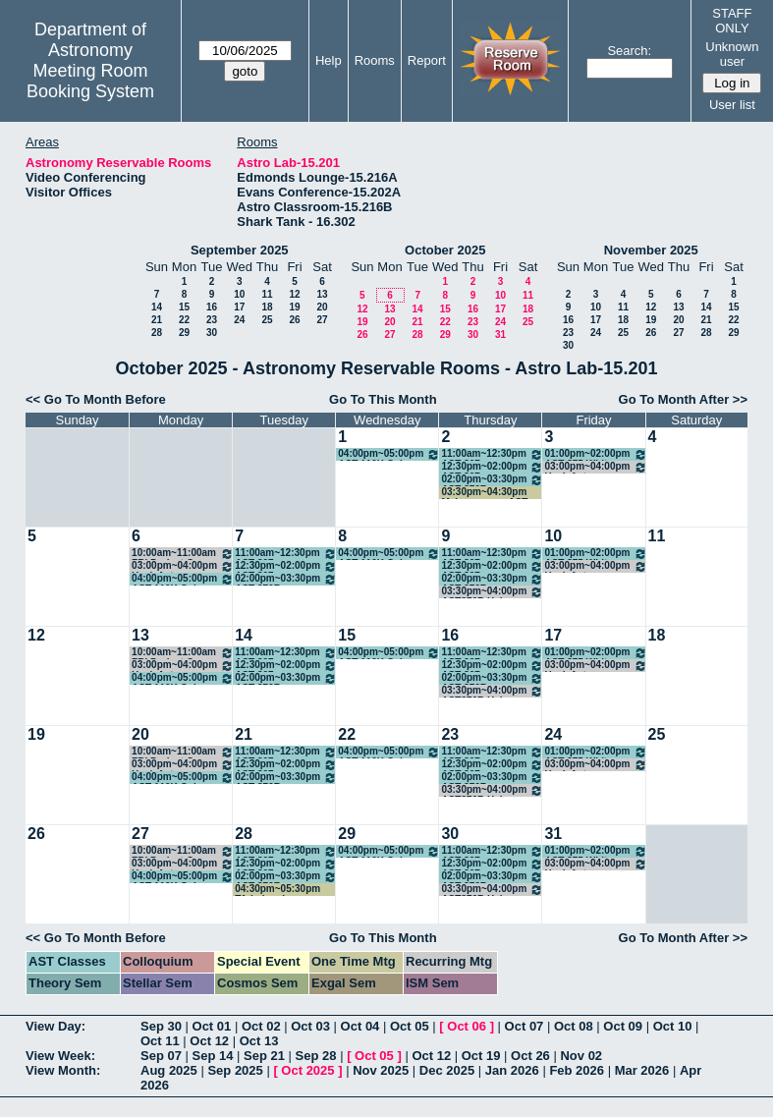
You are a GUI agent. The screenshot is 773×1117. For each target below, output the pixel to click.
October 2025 (445, 250)
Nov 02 (581, 1055)
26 (294, 319)
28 (156, 332)
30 (211, 332)
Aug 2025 (168, 1070)
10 (239, 294)
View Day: (55, 1026)
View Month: (63, 1070)
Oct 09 (622, 1026)
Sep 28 (316, 1055)
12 (294, 294)
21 (156, 319)
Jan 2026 (512, 1070)
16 (211, 307)
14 (156, 307)
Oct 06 (466, 1026)
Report (427, 60)
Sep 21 (264, 1055)
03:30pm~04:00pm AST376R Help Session (492, 592)
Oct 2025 (307, 1070)
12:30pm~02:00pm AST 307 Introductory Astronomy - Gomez (492, 467)
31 (500, 334)
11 (266, 294)
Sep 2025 (234, 1070)
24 (239, 319)
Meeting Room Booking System (90, 81)
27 (321, 319)
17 (239, 307)
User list (732, 104)
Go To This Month (383, 399)
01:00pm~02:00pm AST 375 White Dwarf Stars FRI (595, 454)
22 (184, 319)
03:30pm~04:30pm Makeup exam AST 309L (484, 492)
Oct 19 (481, 1055)
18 (266, 307)
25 (266, 319)
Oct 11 (160, 1040)
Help (328, 60)
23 (211, 319)
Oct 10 (672, 1026)
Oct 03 (310, 1026)
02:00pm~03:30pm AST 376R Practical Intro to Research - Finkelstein (492, 480)
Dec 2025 (446, 1070)
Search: (629, 50)
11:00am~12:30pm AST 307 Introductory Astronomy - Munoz (492, 454)
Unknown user (731, 54)
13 (321, 294)
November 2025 (651, 250)
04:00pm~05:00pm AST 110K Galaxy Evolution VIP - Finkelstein (389, 454)
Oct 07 (524, 1026)
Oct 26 (530, 1055)
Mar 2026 (642, 1070)
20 (321, 307)
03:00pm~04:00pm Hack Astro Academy (595, 467)
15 (184, 307)
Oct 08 (573, 1026)
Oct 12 (209, 1040)
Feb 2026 (576, 1070)
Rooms (375, 60)
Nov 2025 (381, 1070)
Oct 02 (261, 1026)
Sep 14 (213, 1055)
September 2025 (240, 250)
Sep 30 (161, 1026)
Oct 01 (212, 1026)
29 (184, 332)
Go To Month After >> (683, 399)
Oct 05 (409, 1026)
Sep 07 (161, 1055)
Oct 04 (360, 1026)
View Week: (60, 1055)
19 (294, 307)
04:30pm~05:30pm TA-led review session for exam (277, 889)
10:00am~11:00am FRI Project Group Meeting (183, 553)
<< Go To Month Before (96, 399)
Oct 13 (259, 1040)
